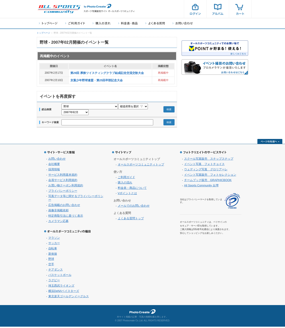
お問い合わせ (182, 23)
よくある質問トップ (131, 219)
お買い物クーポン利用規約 (65, 186)
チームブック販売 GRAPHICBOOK (208, 181)
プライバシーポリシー (62, 192)
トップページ (48, 23)
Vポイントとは (127, 194)
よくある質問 (155, 23)
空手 (51, 265)
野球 (51, 260)
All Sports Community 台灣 (201, 186)
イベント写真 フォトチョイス (204, 165)
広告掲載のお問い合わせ (64, 206)
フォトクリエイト (142, 312)
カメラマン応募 (58, 222)
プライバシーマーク (232, 202)
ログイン (195, 9)
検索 (169, 110)
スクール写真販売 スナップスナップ (208, 160)
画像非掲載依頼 (58, 211)
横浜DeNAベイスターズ (63, 292)
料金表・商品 (128, 23)
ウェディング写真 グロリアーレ (206, 170)
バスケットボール (59, 276)
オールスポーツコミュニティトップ (141, 165)
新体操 (52, 255)
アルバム (218, 9)
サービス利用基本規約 (62, 176)
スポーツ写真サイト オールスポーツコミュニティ (59, 9)
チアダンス (55, 271)
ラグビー (54, 281)
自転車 (52, 249)
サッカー (54, 244)
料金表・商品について (132, 189)
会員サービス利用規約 (62, 181)
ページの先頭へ (269, 142)
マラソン (54, 239)
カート (240, 9)
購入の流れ (102, 23)
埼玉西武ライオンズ (61, 287)
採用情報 (54, 170)
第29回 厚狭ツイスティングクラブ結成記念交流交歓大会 (107, 73)
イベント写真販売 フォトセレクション (210, 176)
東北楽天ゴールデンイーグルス (68, 297)
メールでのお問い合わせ (134, 207)
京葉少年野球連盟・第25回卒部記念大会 (96, 80)
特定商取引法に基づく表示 (65, 217)
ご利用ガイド (75, 23)
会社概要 (54, 165)
